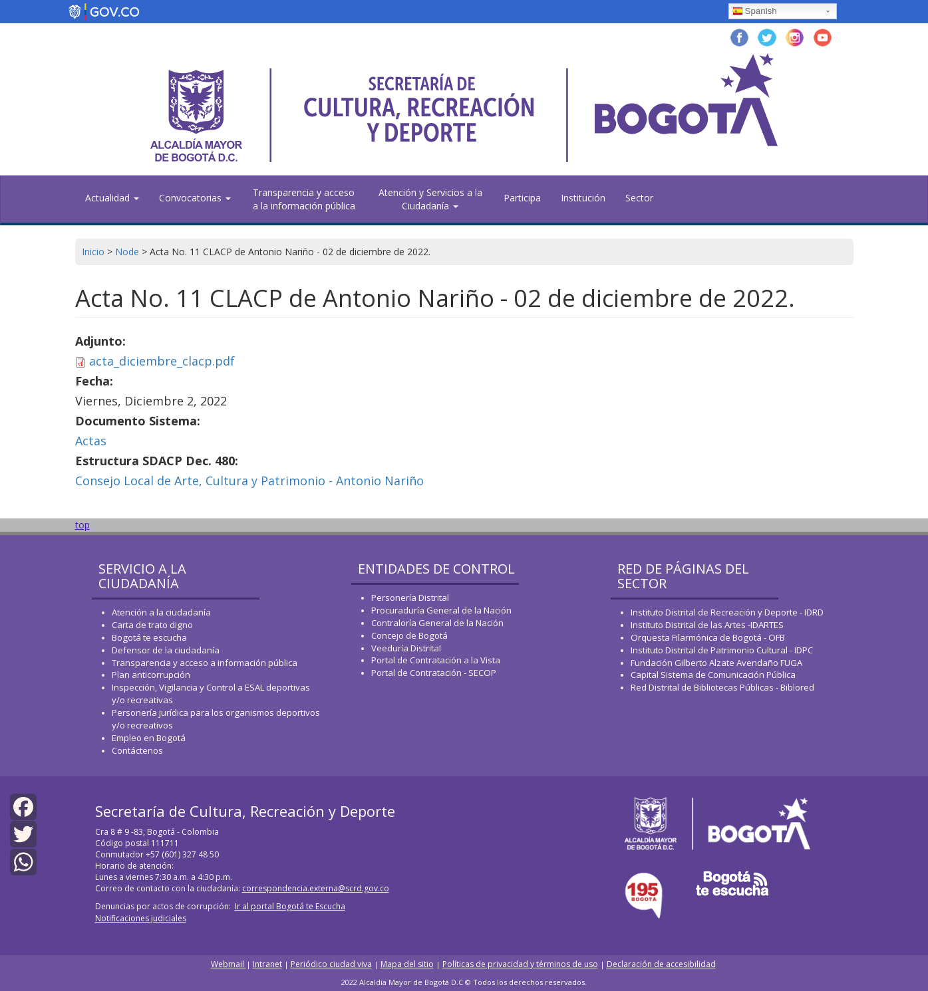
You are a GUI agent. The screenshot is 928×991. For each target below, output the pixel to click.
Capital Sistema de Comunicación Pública (713, 675)
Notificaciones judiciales (140, 918)
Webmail (228, 964)
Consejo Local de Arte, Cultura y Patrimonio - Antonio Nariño (249, 481)
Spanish (754, 12)
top (82, 524)
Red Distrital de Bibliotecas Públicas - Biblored (722, 687)
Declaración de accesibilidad (661, 964)
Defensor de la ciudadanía (166, 650)
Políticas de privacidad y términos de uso (520, 964)
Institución (583, 197)
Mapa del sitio (407, 964)
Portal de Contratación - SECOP (433, 673)
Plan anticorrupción (151, 675)
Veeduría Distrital (406, 648)
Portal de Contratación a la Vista (435, 660)
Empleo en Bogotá (149, 738)
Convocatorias (195, 197)
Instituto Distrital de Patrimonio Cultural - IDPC (722, 650)
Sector (639, 197)
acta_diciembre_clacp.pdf (162, 361)
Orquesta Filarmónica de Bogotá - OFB (708, 637)
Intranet (267, 964)
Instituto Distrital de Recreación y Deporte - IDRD (727, 612)
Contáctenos (137, 750)
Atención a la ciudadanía (161, 612)
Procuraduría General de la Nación (441, 610)
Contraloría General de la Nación (437, 623)
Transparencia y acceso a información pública (204, 663)
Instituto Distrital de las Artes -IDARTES (708, 625)
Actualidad (112, 197)
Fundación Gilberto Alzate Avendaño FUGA (716, 663)
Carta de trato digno (152, 625)
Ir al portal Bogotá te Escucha (290, 906)
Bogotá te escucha (149, 637)
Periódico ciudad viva (331, 964)
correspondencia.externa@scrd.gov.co (315, 888)
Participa (522, 197)
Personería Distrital (410, 598)
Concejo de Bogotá (409, 635)
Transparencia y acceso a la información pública (304, 199)
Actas (90, 441)
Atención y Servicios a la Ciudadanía (430, 199)
